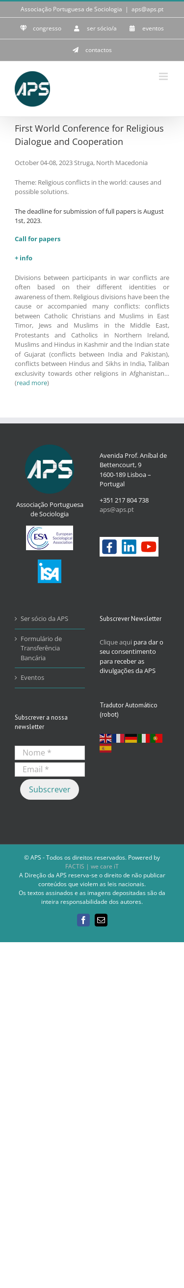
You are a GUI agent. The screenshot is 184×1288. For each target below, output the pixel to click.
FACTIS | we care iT (92, 866)
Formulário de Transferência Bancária (41, 648)
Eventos (32, 677)
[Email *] (50, 769)
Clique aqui (116, 642)
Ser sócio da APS (44, 618)
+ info (23, 257)
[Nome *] (50, 753)
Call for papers (37, 238)
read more (32, 382)
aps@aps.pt (147, 9)
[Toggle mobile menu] (164, 76)
